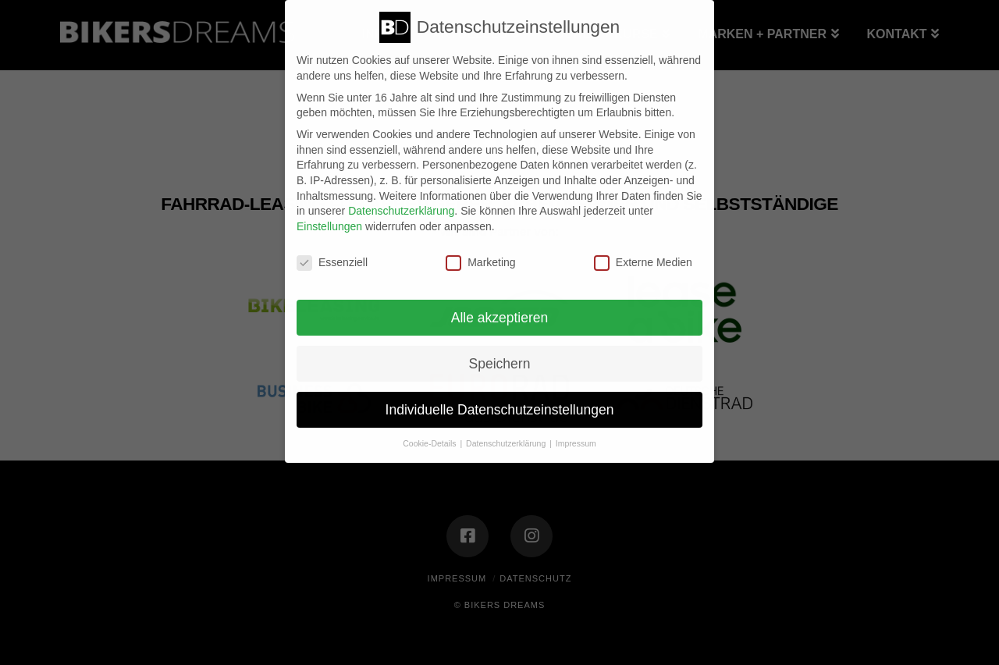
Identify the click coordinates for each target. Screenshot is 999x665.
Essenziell (332, 262)
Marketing (480, 262)
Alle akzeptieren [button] (500, 317)
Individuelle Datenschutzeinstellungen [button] (500, 410)
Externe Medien (643, 262)
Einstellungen (329, 226)
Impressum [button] (576, 443)
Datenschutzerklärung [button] (507, 443)
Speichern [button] (500, 364)
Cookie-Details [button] (430, 443)
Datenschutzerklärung (401, 210)
